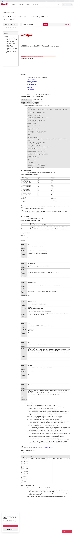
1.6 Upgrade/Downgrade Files (11, 49)
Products (14, 4)
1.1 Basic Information (10, 38)
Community (35, 4)
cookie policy (8, 520)
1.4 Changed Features (10, 43)
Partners (47, 1)
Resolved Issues (31, 82)
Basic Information (31, 79)
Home (4, 12)
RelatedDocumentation (33, 86)
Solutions (21, 4)
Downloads (12, 12)
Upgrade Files (31, 87)
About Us (59, 4)
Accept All (10, 526)
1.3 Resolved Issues (10, 41)
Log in (70, 1)
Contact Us (55, 1)
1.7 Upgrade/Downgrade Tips (11, 52)
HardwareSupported (32, 81)
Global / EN (63, 1)
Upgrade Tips (31, 89)
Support (28, 4)
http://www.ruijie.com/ (47, 447)
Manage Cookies (10, 529)
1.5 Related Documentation (9, 46)
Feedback (11, 30)
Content (6, 36)
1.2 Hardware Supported (11, 39)
